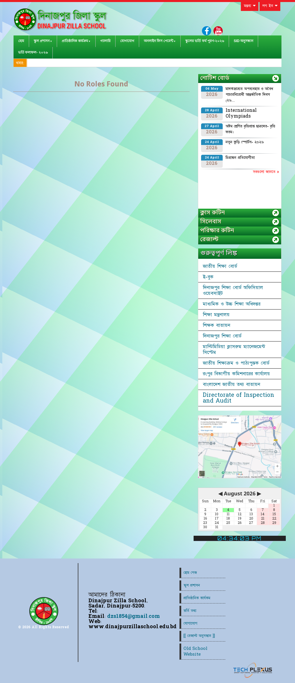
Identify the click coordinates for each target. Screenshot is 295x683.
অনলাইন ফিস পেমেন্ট (158, 41)
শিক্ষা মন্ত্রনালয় (216, 315)
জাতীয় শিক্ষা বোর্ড (220, 266)
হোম (21, 41)
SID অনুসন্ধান (243, 41)
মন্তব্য (250, 5)
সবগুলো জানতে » (266, 171)
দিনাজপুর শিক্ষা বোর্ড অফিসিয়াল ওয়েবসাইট (233, 290)
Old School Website (195, 651)
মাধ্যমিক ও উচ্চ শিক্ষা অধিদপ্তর (231, 304)
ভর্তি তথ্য (190, 610)
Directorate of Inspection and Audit (238, 398)
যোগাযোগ (127, 41)
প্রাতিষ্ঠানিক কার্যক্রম (75, 41)
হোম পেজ (190, 572)
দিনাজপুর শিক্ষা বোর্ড (222, 336)
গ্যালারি (105, 41)
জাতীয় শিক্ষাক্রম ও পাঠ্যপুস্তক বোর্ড (236, 363)
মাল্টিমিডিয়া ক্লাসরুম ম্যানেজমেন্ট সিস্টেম (234, 350)
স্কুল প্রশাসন (42, 41)
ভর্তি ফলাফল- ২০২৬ (33, 52)
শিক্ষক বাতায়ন (216, 325)
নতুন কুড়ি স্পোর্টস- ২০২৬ (245, 142)
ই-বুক (208, 277)
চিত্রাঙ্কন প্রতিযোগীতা (240, 157)
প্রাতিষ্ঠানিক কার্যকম (197, 598)
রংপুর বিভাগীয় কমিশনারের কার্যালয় (236, 374)
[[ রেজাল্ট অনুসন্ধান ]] (199, 635)
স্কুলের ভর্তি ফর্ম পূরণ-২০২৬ (204, 41)
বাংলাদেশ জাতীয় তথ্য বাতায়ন (231, 384)
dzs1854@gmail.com (133, 616)
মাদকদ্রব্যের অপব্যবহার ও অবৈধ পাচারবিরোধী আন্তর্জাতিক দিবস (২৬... (249, 94)
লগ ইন (269, 5)
